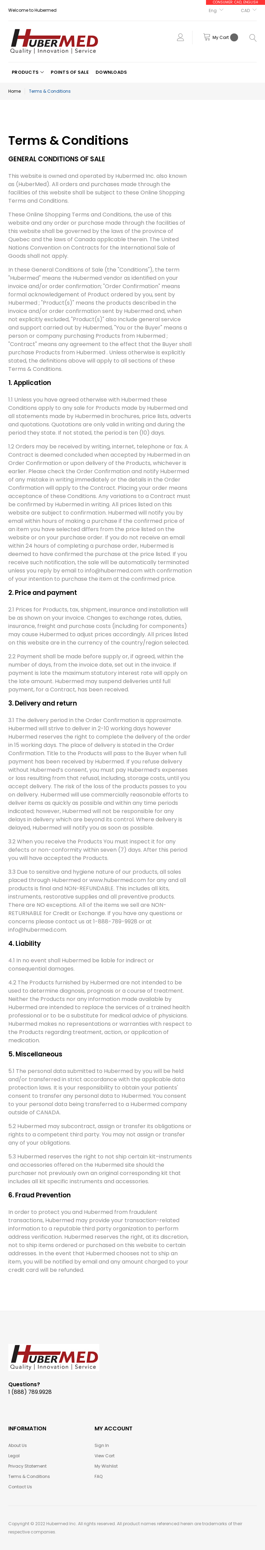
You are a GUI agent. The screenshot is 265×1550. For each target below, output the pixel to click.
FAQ (98, 1476)
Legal (14, 1456)
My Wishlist (106, 1466)
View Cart (105, 1456)
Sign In (102, 1445)
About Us (17, 1445)
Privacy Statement (27, 1466)
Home (14, 91)
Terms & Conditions (29, 1476)
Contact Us (20, 1487)
